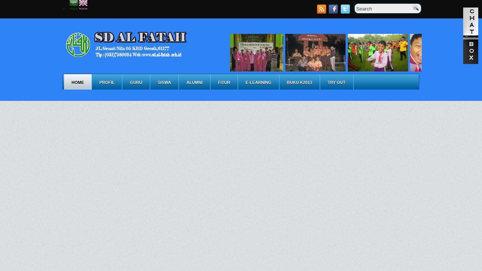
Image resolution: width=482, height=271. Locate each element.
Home (78, 82)
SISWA (164, 82)
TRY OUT (337, 82)
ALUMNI (194, 82)
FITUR (224, 82)
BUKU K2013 (299, 82)
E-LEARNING (258, 82)
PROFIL (106, 82)
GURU (136, 82)
